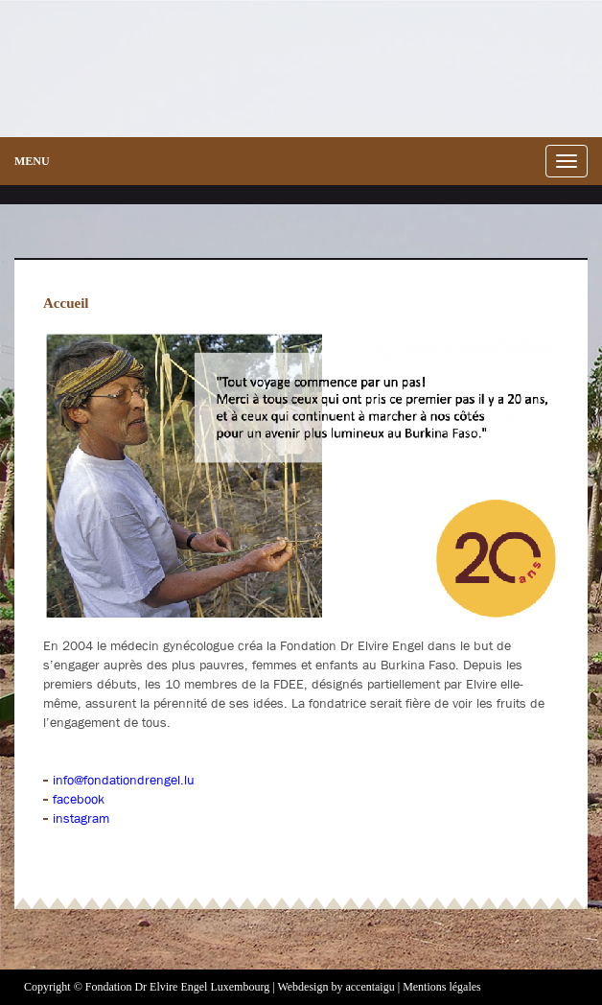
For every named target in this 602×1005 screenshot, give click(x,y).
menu (32, 161)
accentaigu (369, 986)
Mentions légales (442, 986)
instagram (81, 818)
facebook (78, 798)
